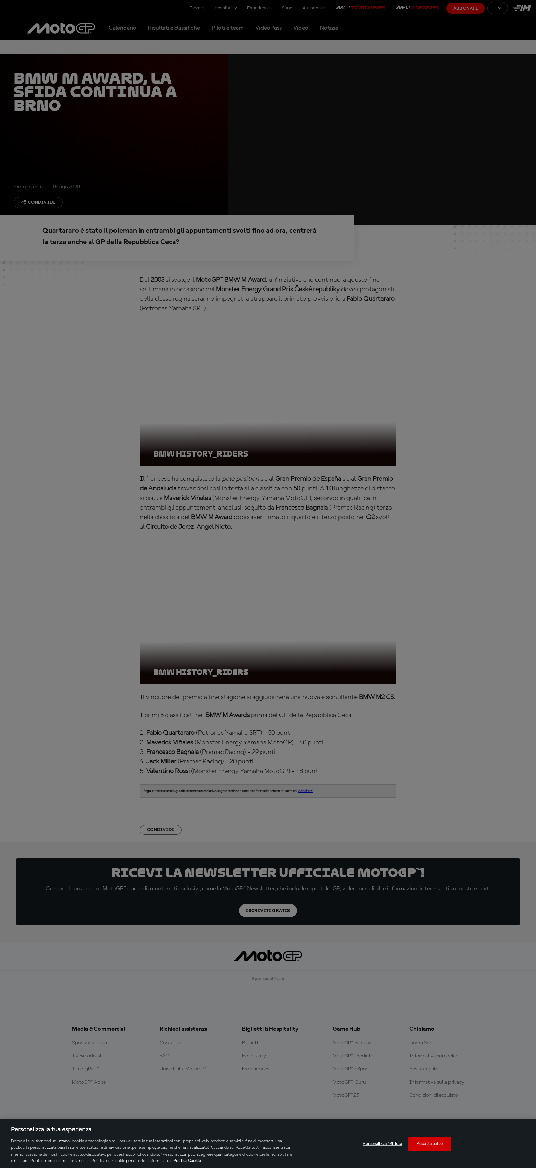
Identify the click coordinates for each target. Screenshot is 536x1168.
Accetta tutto (430, 1144)
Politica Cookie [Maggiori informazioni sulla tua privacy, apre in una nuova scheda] (187, 1161)
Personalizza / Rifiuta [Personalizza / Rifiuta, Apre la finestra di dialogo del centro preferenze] (382, 1144)
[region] (268, 1143)
